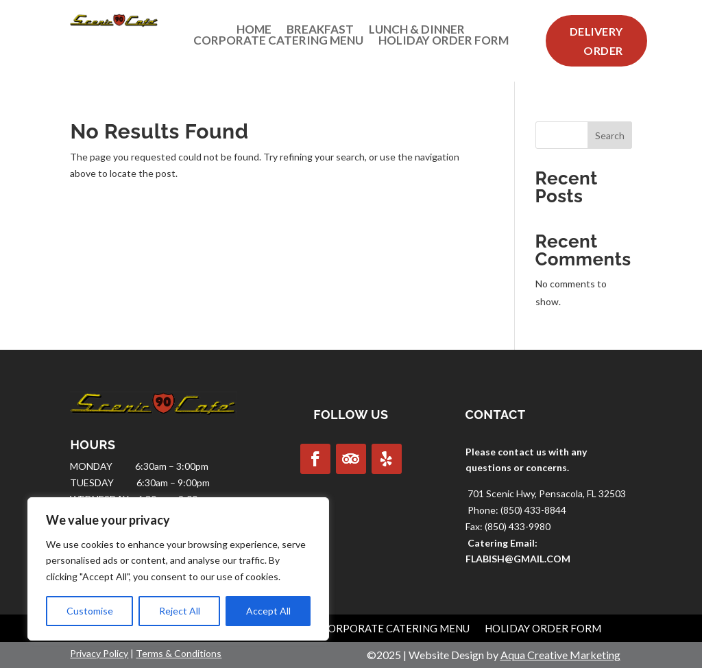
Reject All (179, 611)
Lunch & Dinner (417, 32)
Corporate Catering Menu (278, 43)
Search (610, 135)
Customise (89, 611)
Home (254, 32)
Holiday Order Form (443, 43)
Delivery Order (596, 40)
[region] (178, 569)
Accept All (268, 611)
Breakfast (320, 32)
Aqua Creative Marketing (560, 654)
